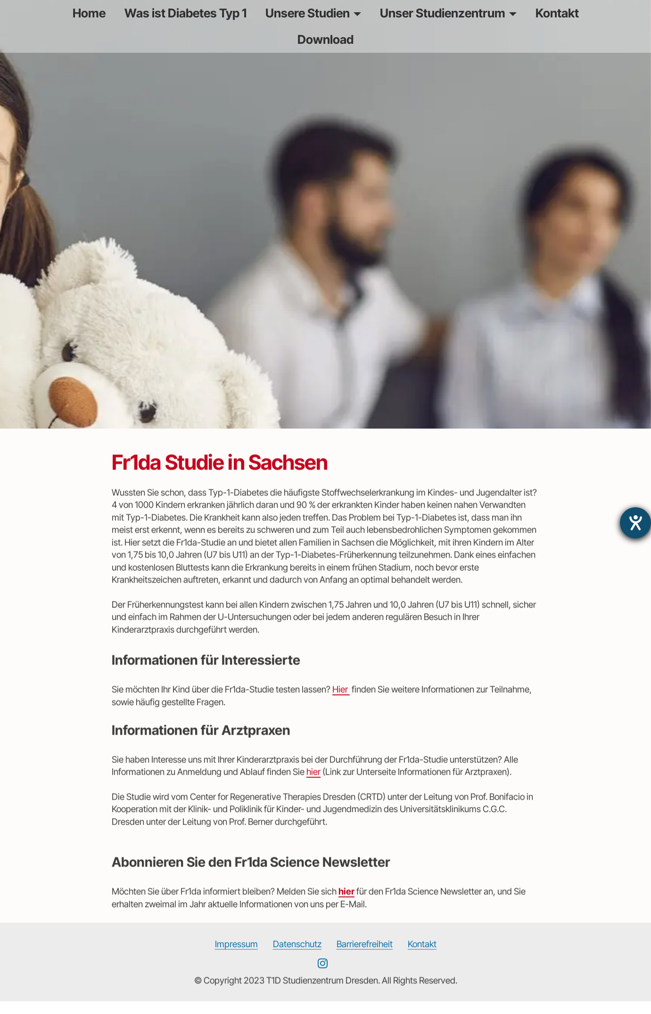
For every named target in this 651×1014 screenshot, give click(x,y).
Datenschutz (297, 954)
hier (313, 782)
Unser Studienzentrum (442, 13)
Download (325, 39)
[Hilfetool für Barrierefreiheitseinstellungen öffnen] (635, 522)
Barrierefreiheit (365, 954)
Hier (341, 700)
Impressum (236, 954)
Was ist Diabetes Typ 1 (185, 13)
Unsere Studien (307, 13)
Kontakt (557, 13)
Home (89, 13)
